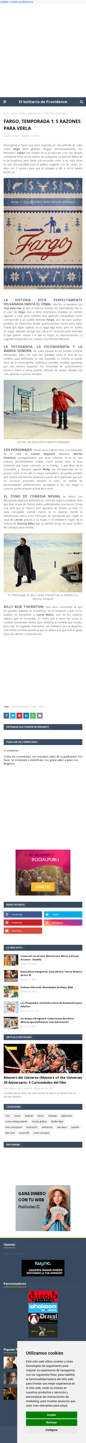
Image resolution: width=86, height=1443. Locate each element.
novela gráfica (39, 1121)
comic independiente (16, 1121)
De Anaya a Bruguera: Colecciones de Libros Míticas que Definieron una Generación (47, 1020)
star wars (62, 1127)
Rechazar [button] (51, 1422)
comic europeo (41, 1132)
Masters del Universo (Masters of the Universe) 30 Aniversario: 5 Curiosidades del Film (43, 1080)
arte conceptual (13, 1127)
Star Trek (10, 1132)
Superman (66, 1115)
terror (41, 1115)
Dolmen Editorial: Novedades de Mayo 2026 (46, 987)
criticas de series (20, 706)
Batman (29, 1115)
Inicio (6, 113)
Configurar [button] (52, 1429)
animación (47, 1127)
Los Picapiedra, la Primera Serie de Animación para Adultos (51, 1004)
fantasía (52, 1115)
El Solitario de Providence (43, 101)
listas (33, 706)
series (14, 113)
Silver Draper (13, 135)
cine (7, 1115)
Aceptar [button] (51, 1414)
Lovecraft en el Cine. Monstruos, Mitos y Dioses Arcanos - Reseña (49, 957)
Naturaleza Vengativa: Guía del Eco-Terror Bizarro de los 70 (51, 973)
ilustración (31, 1127)
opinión (75, 1127)
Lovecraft (24, 1132)
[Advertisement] (43, 50)
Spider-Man (57, 1121)
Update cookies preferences (16, 1)
